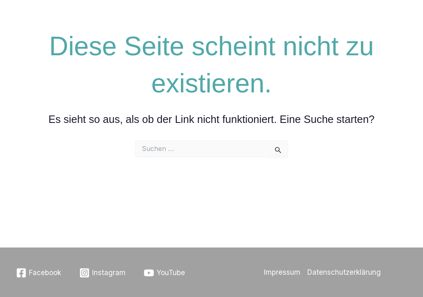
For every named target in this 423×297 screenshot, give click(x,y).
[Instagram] (102, 273)
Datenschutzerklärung (344, 272)
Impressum (282, 272)
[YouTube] (164, 273)
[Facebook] (39, 273)
